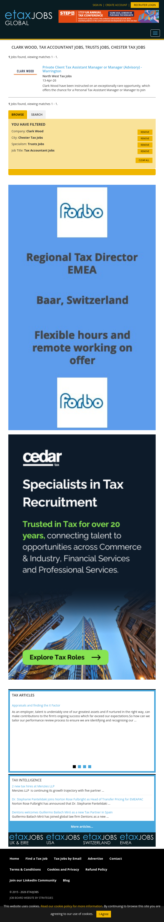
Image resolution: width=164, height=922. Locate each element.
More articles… (82, 826)
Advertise (95, 858)
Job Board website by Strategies (31, 898)
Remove (145, 132)
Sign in (97, 5)
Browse (18, 114)
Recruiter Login (145, 5)
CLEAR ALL (144, 160)
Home (14, 858)
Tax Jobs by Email (67, 858)
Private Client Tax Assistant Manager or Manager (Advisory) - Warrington (92, 69)
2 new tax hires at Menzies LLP (33, 786)
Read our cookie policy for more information (71, 906)
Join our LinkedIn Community (33, 880)
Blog (66, 880)
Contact (116, 858)
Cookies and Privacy (63, 869)
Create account (116, 5)
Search (36, 114)
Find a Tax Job (36, 858)
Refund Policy (96, 869)
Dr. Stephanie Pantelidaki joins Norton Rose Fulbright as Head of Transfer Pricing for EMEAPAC (77, 799)
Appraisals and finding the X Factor (36, 705)
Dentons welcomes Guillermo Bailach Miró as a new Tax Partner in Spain (62, 812)
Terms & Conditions (25, 869)
